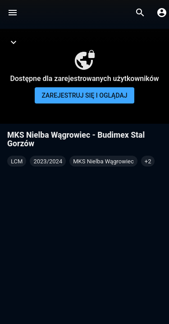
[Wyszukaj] (140, 12)
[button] (148, 161)
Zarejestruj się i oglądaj (85, 95)
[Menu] (12, 12)
